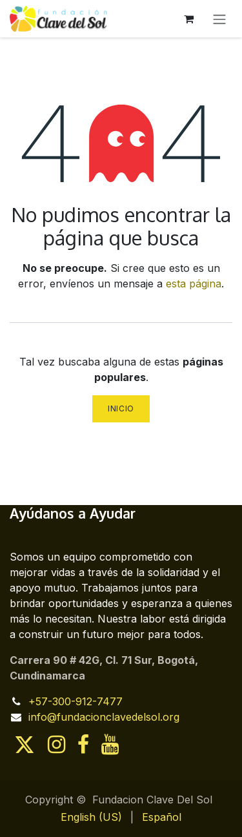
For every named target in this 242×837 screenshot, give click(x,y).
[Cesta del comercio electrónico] (188, 19)
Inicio (121, 408)
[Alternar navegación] (219, 18)
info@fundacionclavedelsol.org (103, 716)
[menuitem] (91, 817)
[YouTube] (110, 745)
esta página (193, 283)
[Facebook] (83, 745)
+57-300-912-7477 (75, 701)
